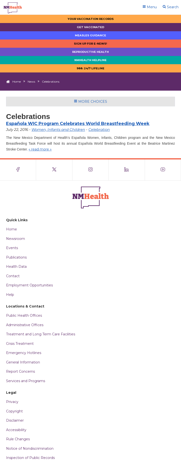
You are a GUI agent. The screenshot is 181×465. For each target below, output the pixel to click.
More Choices (90, 101)
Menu (149, 7)
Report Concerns (20, 371)
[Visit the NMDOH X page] (54, 169)
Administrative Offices (24, 325)
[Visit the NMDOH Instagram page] (90, 169)
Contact (13, 276)
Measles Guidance (90, 35)
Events (12, 248)
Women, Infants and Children (58, 129)
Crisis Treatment (20, 343)
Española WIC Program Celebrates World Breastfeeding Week (78, 123)
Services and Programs (25, 381)
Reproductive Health (90, 52)
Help (10, 294)
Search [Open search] (171, 7)
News (31, 81)
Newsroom (15, 238)
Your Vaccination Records (91, 19)
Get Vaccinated (90, 27)
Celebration (99, 129)
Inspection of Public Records (30, 458)
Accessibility (16, 430)
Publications (16, 257)
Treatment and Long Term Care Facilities (40, 334)
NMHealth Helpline (90, 60)
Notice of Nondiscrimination (30, 448)
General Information (23, 362)
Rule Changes (18, 439)
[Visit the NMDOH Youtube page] (163, 169)
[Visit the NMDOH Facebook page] (18, 169)
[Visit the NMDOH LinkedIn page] (127, 169)
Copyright (14, 411)
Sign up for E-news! (90, 43)
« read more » (40, 149)
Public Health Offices (24, 315)
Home (16, 81)
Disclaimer (15, 420)
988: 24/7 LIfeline (90, 68)
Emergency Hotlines (23, 353)
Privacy (12, 402)
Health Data (16, 266)
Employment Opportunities (29, 285)
